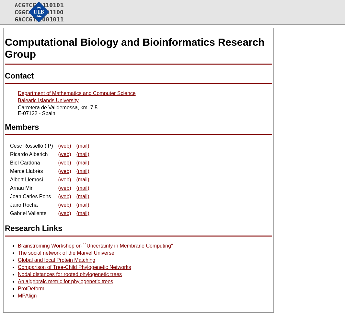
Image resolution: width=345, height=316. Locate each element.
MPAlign (27, 295)
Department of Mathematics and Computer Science (77, 93)
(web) (64, 146)
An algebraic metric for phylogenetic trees (65, 281)
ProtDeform (31, 288)
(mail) (82, 146)
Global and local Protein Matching (56, 260)
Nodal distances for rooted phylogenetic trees (70, 274)
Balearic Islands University (48, 100)
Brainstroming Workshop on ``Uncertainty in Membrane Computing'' (95, 246)
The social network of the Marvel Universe (66, 253)
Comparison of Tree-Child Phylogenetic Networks (74, 267)
